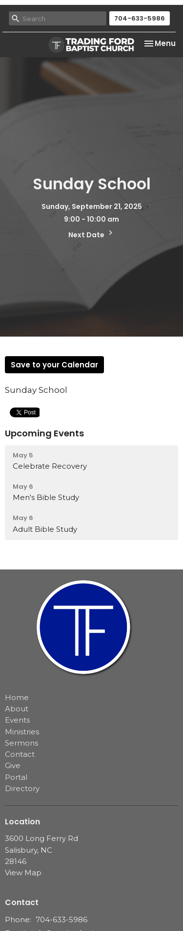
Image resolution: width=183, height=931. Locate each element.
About (16, 708)
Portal (16, 777)
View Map (23, 872)
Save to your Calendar (54, 365)
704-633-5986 (139, 18)
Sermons (21, 743)
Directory (22, 788)
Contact (20, 754)
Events (17, 720)
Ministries (22, 731)
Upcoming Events (44, 433)
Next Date (91, 234)
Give (12, 765)
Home (17, 697)
